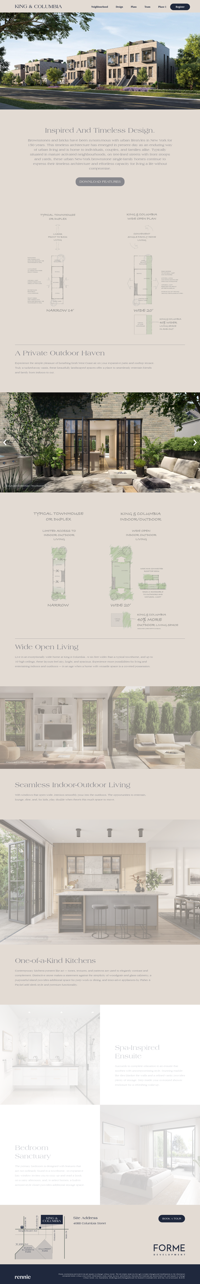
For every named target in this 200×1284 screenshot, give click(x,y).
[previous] (5, 442)
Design (119, 6)
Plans (134, 6)
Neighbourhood (99, 6)
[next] (194, 442)
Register (180, 6)
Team (147, 6)
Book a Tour (171, 1218)
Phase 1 (162, 6)
